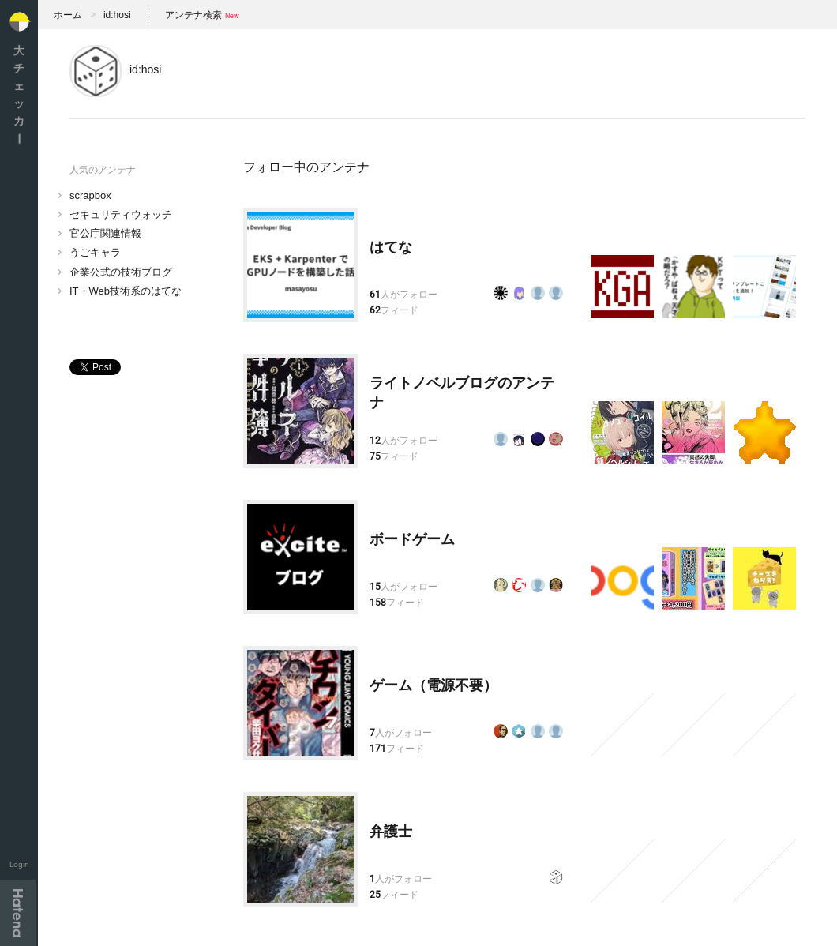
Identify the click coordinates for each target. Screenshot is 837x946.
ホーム (68, 15)
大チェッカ (18, 94)
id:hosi (117, 15)
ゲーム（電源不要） (433, 685)
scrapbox (90, 195)
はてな (391, 247)
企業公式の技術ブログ (120, 272)
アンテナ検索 (193, 15)
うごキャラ (95, 252)
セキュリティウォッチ (120, 214)
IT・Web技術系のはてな (125, 291)
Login (19, 864)
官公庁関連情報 (105, 233)
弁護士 (391, 831)
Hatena (18, 913)
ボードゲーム (412, 539)
